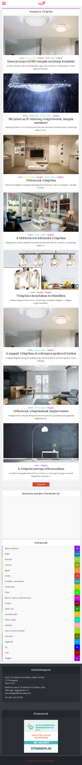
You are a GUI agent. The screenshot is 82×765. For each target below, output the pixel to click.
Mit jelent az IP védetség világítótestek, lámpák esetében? (41, 121)
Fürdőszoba (31, 58)
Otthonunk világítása (41, 180)
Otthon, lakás (45, 115)
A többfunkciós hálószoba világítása (41, 238)
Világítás (59, 58)
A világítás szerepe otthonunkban (41, 469)
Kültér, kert (49, 58)
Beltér (22, 58)
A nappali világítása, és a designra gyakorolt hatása (41, 353)
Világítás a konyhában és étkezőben (41, 296)
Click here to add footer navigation (41, 761)
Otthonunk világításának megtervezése (41, 411)
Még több (41, 484)
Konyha (40, 58)
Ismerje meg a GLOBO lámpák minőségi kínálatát (41, 61)
